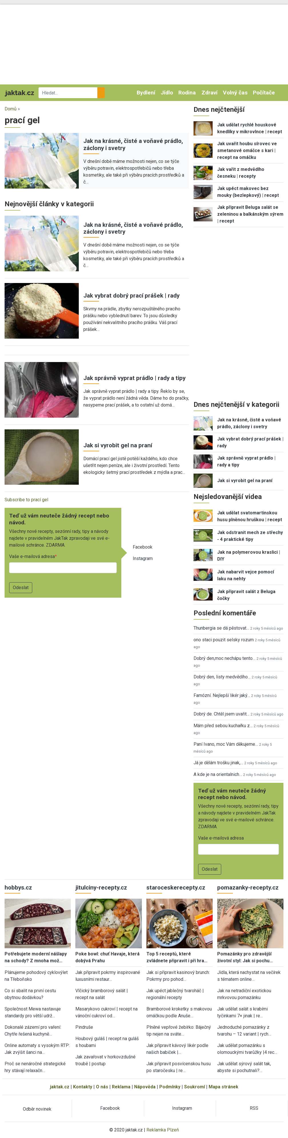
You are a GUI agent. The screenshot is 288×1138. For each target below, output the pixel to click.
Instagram (143, 558)
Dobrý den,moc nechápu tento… (224, 658)
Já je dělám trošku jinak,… (218, 762)
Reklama (121, 1087)
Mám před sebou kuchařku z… (223, 725)
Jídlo (167, 92)
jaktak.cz (59, 1087)
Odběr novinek (37, 1109)
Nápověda (145, 1087)
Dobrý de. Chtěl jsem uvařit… (221, 714)
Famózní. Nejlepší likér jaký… (222, 695)
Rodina (187, 92)
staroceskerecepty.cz (175, 887)
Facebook (142, 547)
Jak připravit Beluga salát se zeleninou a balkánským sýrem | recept (250, 214)
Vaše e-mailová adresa (32, 556)
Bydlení (146, 92)
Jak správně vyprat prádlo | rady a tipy (134, 378)
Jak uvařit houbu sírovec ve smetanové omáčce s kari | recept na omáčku (247, 150)
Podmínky (169, 1087)
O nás (102, 1087)
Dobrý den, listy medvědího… (222, 677)
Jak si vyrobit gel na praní (117, 445)
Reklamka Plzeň (162, 1130)
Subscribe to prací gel (26, 499)
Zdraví (209, 92)
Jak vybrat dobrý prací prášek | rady (131, 295)
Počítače (264, 92)
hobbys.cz (18, 887)
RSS (254, 1108)
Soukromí (194, 1087)
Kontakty (82, 1087)
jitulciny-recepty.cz (101, 887)
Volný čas (235, 92)
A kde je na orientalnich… (218, 774)
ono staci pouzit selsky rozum (224, 639)
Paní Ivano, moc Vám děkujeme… (226, 744)
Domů (11, 109)
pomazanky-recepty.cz (248, 887)
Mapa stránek (223, 1087)
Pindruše (84, 1027)
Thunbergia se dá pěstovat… (221, 628)
